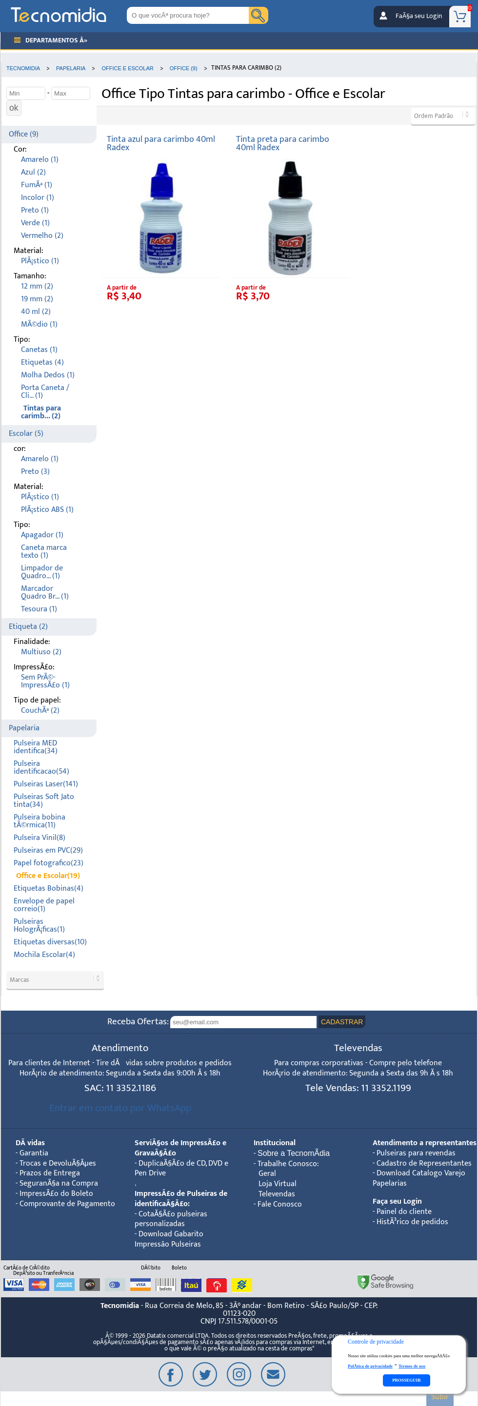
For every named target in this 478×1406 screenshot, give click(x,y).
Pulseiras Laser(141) (46, 784)
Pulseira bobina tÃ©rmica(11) (39, 821)
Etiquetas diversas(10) (50, 942)
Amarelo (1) (40, 159)
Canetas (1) (39, 349)
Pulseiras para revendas (416, 1153)
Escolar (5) (26, 433)
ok (14, 108)
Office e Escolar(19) (48, 875)
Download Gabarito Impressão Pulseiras (169, 1239)
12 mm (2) (37, 286)
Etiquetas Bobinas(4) (48, 888)
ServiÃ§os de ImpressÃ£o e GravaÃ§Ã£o (180, 1148)
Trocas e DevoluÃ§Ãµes (58, 1163)
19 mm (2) (37, 299)
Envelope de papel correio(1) (44, 905)
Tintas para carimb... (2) (41, 412)
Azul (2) (33, 172)
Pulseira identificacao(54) (41, 767)
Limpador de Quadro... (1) (42, 572)
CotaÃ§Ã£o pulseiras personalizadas (171, 1219)
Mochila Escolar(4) (44, 954)
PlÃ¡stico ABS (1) (47, 509)
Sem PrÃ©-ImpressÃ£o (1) (45, 681)
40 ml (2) (36, 311)
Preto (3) (35, 471)
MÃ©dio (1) (39, 324)
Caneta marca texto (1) (44, 551)
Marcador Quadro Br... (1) (45, 592)
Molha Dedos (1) (48, 375)
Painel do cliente (404, 1211)
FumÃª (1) (36, 185)
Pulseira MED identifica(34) (36, 747)
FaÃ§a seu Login (419, 16)
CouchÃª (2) (40, 710)
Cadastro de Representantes (424, 1163)
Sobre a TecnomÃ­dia (294, 1153)
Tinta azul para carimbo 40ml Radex (161, 143)
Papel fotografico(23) (48, 863)
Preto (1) (35, 210)
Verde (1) (35, 223)
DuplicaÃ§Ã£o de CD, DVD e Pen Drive (181, 1168)
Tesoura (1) (39, 609)
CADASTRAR (342, 1022)
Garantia (34, 1153)
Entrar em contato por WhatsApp (120, 1107)
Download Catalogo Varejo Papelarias (419, 1178)
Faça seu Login (397, 1201)
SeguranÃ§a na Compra (59, 1183)
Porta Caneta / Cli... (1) (45, 391)
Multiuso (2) (41, 652)
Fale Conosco (280, 1204)
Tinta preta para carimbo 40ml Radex (282, 143)
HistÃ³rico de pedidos (412, 1222)
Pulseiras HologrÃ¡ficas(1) (39, 925)
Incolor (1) (37, 197)
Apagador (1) (42, 535)
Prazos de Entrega (50, 1173)
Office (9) (24, 134)
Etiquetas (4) (42, 362)
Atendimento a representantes (425, 1143)
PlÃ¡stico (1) (40, 261)
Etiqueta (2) (28, 626)
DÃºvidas (30, 1143)
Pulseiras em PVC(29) (48, 850)
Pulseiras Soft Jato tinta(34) (44, 800)
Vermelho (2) (42, 235)
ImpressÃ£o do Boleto (56, 1193)
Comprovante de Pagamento (67, 1204)
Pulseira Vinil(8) (39, 837)
